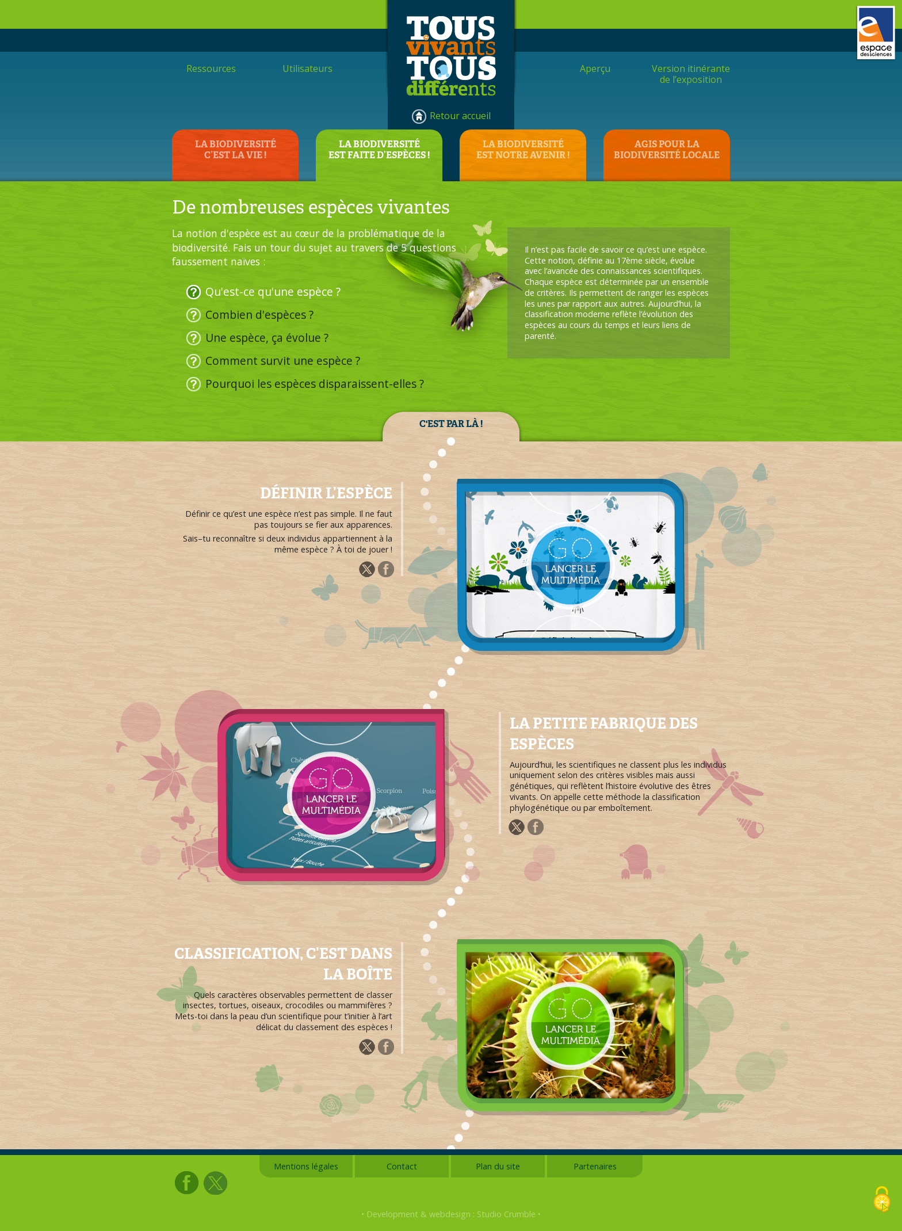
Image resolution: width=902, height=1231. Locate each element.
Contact (402, 1166)
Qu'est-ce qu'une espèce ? (273, 291)
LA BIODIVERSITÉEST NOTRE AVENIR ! (523, 149)
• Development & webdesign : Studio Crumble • (451, 1214)
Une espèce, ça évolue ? (266, 337)
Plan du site (498, 1166)
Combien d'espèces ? (259, 314)
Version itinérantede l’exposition (691, 74)
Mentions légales (306, 1166)
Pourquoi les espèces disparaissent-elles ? (314, 383)
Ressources (211, 68)
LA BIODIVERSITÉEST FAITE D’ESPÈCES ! (379, 149)
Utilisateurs (307, 68)
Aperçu (595, 68)
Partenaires (595, 1166)
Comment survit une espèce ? (282, 360)
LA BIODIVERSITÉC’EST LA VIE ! (235, 149)
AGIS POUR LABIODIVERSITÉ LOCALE (667, 149)
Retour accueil (460, 115)
